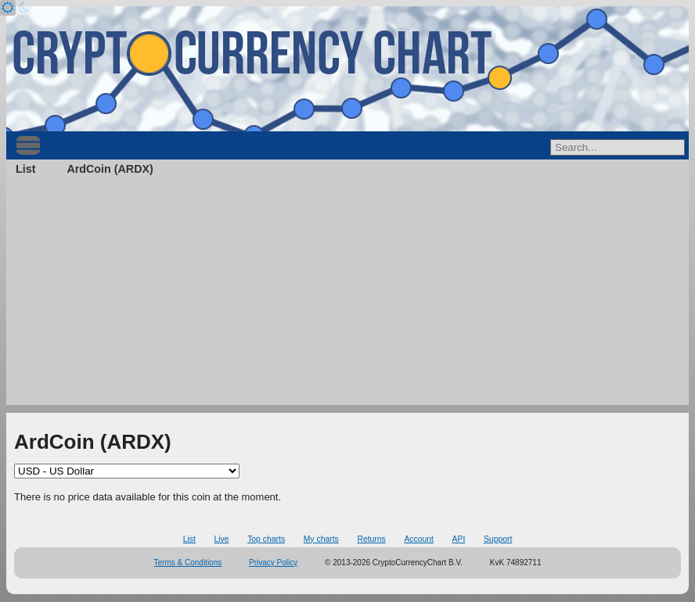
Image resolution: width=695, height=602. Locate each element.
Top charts (266, 539)
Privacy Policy (273, 562)
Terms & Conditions (188, 562)
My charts (321, 539)
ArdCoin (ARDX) (110, 169)
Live (221, 539)
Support (498, 539)
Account (419, 539)
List (25, 169)
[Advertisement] (347, 295)
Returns (371, 539)
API (459, 539)
